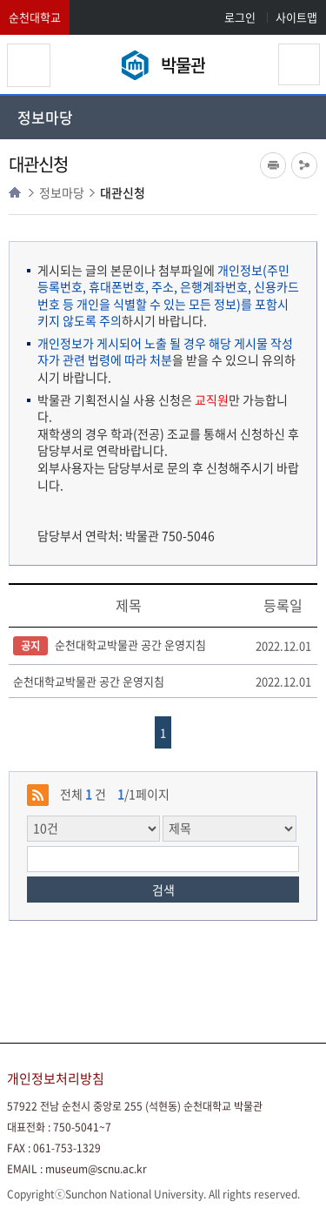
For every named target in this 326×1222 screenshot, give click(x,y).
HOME (15, 192)
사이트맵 (296, 17)
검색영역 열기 (299, 64)
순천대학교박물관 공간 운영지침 (109, 645)
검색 (163, 889)
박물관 (183, 64)
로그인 (240, 17)
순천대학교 (35, 17)
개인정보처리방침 (55, 1078)
